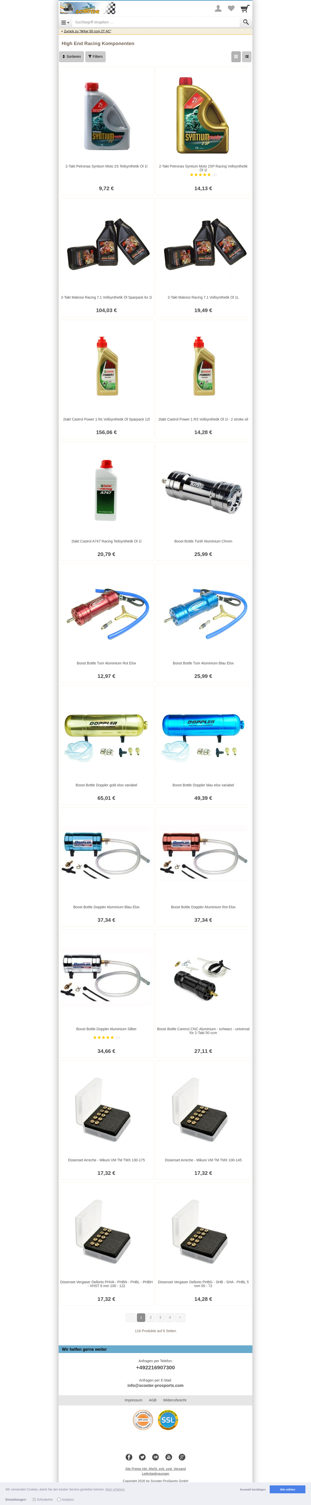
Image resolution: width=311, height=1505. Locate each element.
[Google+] (182, 1457)
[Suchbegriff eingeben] (156, 22)
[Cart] (245, 8)
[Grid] (236, 56)
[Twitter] (142, 1457)
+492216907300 (155, 1367)
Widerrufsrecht (174, 1400)
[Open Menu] (65, 22)
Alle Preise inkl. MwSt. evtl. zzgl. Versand (155, 1469)
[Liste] (246, 56)
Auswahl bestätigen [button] (253, 1489)
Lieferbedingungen (155, 1473)
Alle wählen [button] (287, 1489)
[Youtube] (168, 1457)
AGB (153, 1400)
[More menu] (218, 8)
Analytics (68, 1499)
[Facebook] (129, 1457)
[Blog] (155, 1457)
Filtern (95, 56)
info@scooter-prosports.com (155, 1385)
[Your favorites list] (231, 8)
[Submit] (246, 22)
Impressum (133, 1400)
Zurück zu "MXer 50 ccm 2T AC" (87, 31)
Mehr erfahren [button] (115, 1489)
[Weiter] (180, 1317)
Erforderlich (45, 1499)
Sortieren (71, 56)
